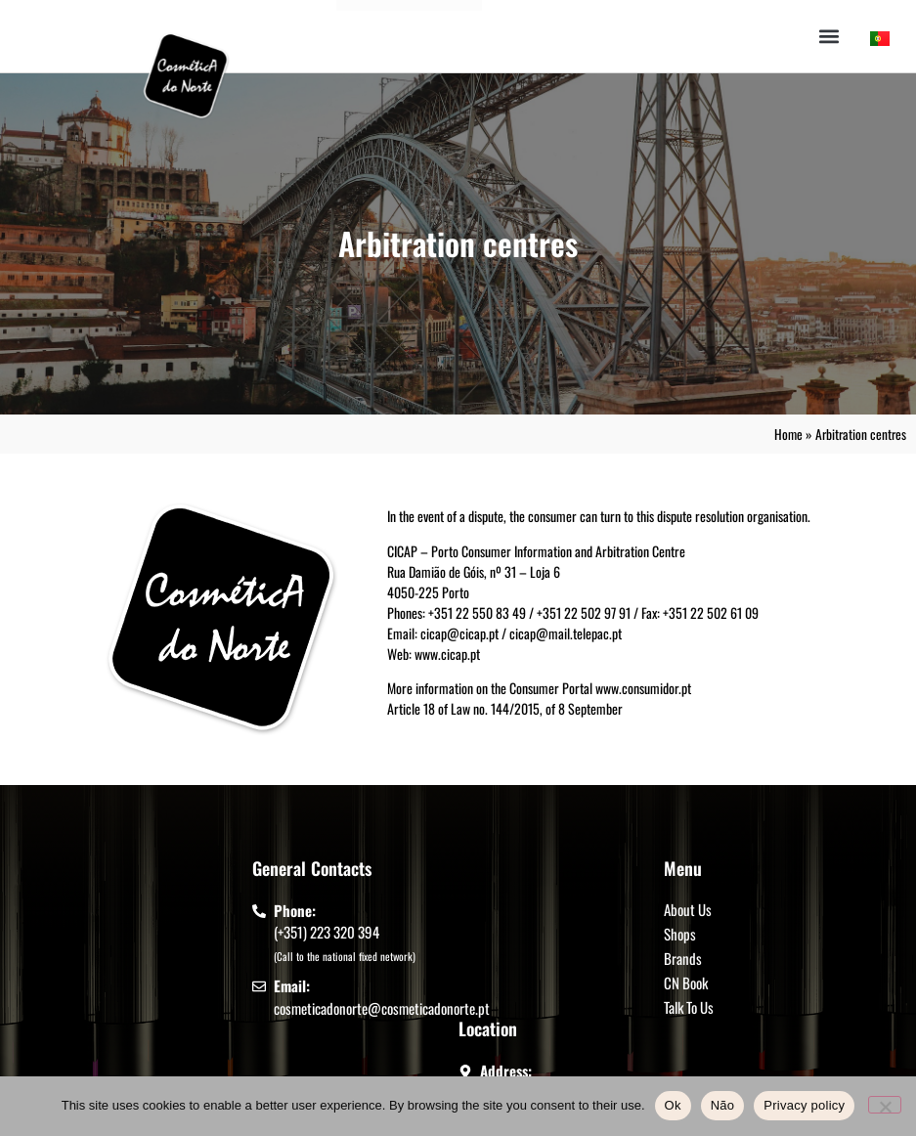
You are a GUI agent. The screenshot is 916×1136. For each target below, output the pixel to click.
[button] (829, 37)
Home (788, 434)
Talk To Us (689, 1007)
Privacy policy (804, 1105)
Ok (673, 1105)
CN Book (686, 982)
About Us (688, 909)
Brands (683, 958)
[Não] (884, 1105)
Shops (680, 933)
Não (723, 1105)
